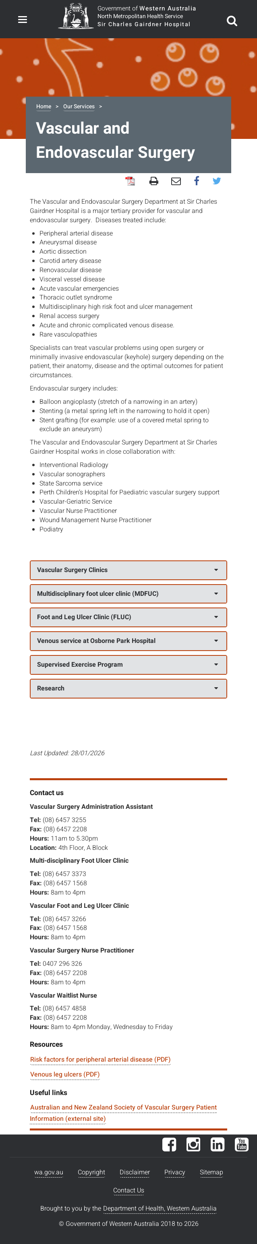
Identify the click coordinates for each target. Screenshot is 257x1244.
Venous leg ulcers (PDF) (65, 1074)
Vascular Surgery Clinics (127, 570)
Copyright (91, 1172)
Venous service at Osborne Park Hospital (127, 641)
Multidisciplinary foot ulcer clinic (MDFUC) (127, 594)
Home (43, 106)
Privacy (174, 1172)
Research (127, 688)
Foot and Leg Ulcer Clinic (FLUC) (127, 617)
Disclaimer (135, 1172)
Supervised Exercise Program (127, 665)
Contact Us (128, 1190)
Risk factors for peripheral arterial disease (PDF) (100, 1059)
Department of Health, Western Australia (160, 1208)
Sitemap (211, 1172)
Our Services (79, 106)
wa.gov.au (48, 1172)
